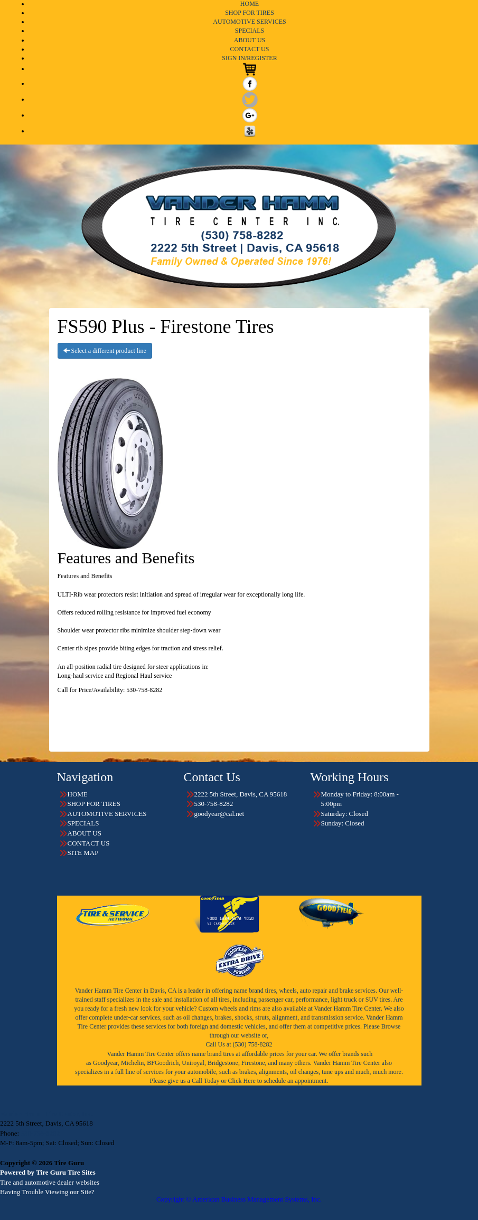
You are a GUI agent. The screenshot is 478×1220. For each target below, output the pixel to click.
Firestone (253, 1063)
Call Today (206, 1080)
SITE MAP (83, 853)
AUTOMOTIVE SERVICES (249, 21)
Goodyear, (106, 1063)
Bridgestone (223, 1063)
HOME (249, 3)
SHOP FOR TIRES (249, 12)
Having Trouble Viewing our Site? (47, 1192)
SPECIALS (249, 30)
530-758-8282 (40, 1133)
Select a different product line (104, 350)
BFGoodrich (163, 1063)
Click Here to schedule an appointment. (278, 1080)
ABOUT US (249, 40)
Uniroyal (193, 1063)
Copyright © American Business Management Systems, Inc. (239, 1199)
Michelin (132, 1063)
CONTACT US (249, 49)
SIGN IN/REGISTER (249, 58)
